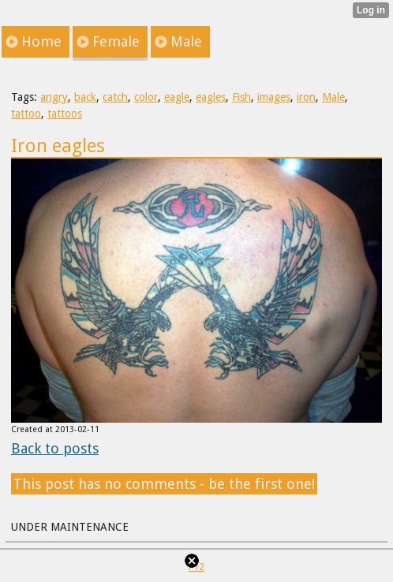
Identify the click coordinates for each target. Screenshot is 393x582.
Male (333, 97)
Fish (241, 97)
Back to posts (55, 448)
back (85, 97)
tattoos (64, 113)
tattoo (26, 113)
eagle (176, 97)
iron (306, 97)
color (146, 97)
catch (115, 97)
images (273, 97)
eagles (211, 97)
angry (54, 97)
